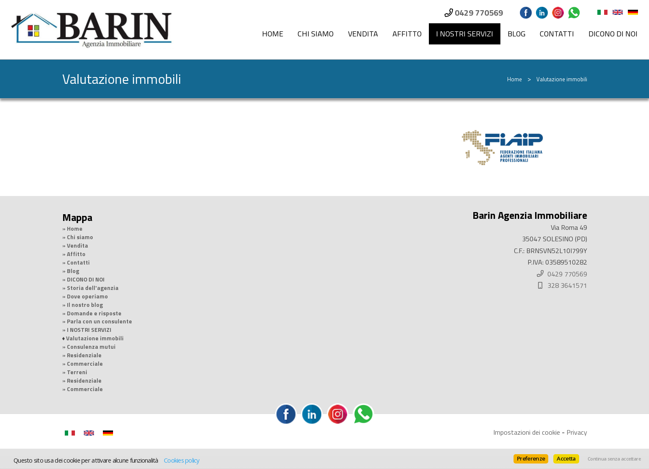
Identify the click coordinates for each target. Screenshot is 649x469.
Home (272, 33)
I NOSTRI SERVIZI (464, 33)
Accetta (566, 458)
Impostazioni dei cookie (526, 432)
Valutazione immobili (95, 338)
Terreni (77, 372)
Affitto (407, 33)
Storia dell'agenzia (93, 288)
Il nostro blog (85, 305)
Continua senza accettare (614, 459)
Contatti (557, 33)
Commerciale (85, 363)
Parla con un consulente (99, 321)
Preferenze (531, 458)
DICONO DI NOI (613, 33)
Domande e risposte (94, 313)
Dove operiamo (87, 296)
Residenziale (84, 355)
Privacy (576, 432)
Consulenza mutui (91, 346)
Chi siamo (316, 33)
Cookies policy (181, 460)
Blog (516, 33)
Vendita (363, 33)
